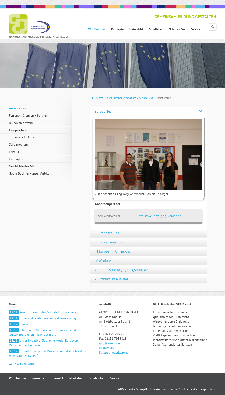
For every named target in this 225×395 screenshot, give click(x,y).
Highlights (16, 159)
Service (114, 378)
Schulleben (76, 378)
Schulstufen (97, 378)
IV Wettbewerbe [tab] (106, 260)
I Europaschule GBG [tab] (110, 233)
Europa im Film (23, 137)
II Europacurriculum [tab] (110, 242)
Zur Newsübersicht (21, 364)
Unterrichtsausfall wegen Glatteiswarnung (42, 318)
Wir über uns (146, 97)
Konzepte (38, 378)
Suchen (212, 27)
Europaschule (18, 130)
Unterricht (56, 378)
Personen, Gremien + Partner (28, 115)
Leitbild (14, 152)
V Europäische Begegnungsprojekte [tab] (121, 269)
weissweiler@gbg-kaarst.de (160, 216)
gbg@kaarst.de (109, 343)
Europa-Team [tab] (104, 111)
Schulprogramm (19, 144)
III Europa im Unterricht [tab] (112, 251)
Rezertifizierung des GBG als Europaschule (42, 312)
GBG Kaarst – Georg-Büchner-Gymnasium (113, 97)
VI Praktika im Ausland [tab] (111, 279)
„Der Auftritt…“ (24, 324)
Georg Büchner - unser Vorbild (29, 173)
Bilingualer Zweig (21, 123)
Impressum (106, 348)
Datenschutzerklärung (114, 352)
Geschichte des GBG (22, 166)
